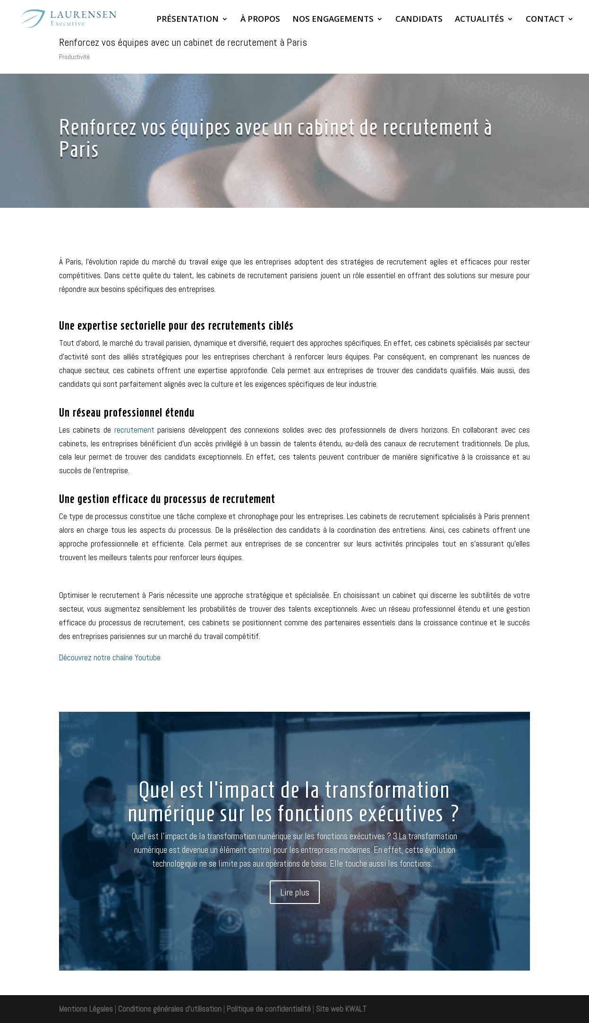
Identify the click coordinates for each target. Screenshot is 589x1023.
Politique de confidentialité (269, 1009)
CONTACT (545, 20)
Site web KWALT (341, 1009)
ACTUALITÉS (479, 20)
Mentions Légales (86, 1009)
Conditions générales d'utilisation (169, 1009)
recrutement (134, 430)
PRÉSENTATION (187, 20)
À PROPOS (260, 20)
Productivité (74, 56)
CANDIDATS (419, 20)
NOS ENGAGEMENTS (333, 20)
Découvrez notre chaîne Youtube (110, 657)
